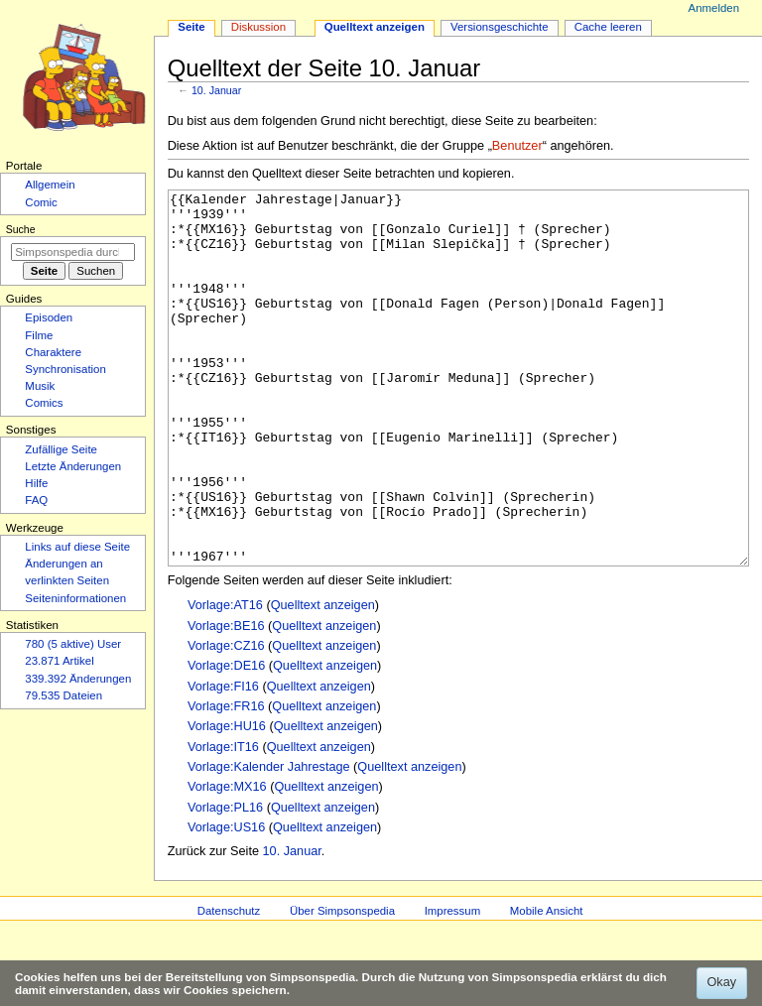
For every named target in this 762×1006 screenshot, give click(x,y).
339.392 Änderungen (78, 679)
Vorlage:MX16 (227, 861)
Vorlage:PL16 (225, 882)
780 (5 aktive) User (73, 644)
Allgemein (49, 184)
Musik (40, 386)
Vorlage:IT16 (223, 821)
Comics (44, 403)
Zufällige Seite (61, 449)
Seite (191, 27)
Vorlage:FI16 (223, 761)
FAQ (36, 500)
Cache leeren (608, 27)
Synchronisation (65, 369)
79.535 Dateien (63, 695)
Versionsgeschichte (499, 27)
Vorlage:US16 (226, 902)
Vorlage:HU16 (227, 801)
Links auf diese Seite (77, 547)
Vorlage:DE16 (226, 740)
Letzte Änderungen (73, 466)
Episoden (48, 317)
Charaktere (53, 352)
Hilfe (36, 483)
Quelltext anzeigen (323, 680)
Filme (39, 335)
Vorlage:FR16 (226, 781)
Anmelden (714, 8)
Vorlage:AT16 (225, 680)
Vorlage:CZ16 (226, 720)
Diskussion (258, 27)
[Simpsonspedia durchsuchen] (73, 252)
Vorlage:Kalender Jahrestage (269, 841)
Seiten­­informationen (75, 598)
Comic (41, 202)
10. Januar (216, 90)
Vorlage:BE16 (226, 700)
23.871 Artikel (59, 661)
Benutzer (517, 146)
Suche (21, 229)
